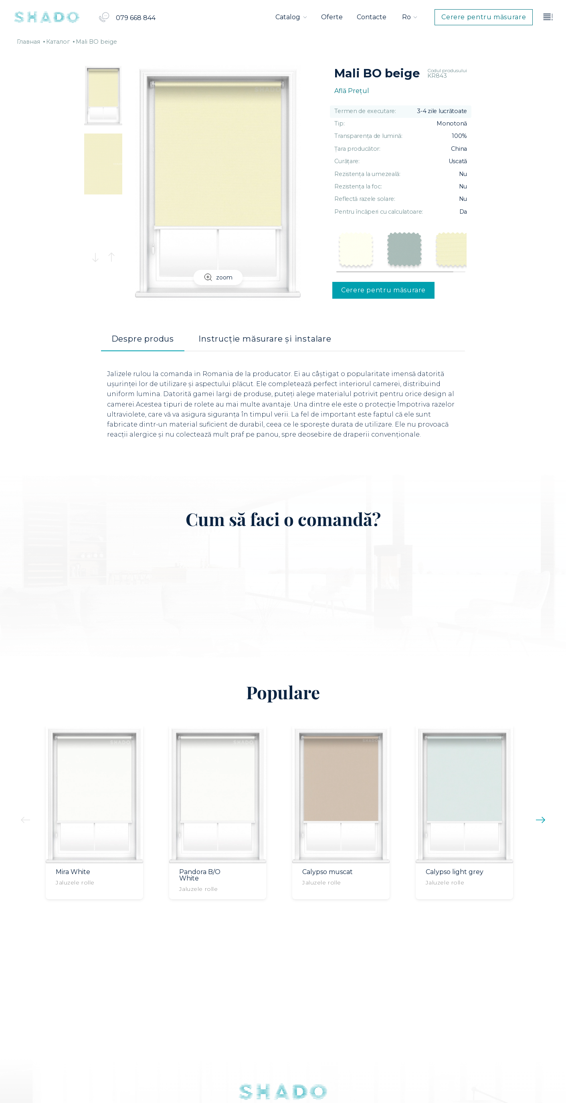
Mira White (73, 872)
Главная (28, 41)
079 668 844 (136, 18)
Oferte (332, 17)
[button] (95, 257)
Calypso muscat (327, 872)
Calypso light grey (454, 872)
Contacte (371, 17)
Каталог (58, 41)
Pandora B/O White (199, 875)
